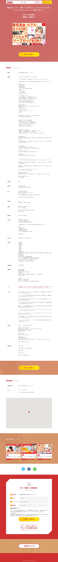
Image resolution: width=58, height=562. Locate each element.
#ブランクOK (46, 287)
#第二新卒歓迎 (41, 287)
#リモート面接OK (31, 287)
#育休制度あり (47, 286)
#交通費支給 (29, 286)
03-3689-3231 (37, 2)
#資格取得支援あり (41, 286)
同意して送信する (29, 519)
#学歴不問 (25, 286)
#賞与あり (26, 287)
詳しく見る (13, 459)
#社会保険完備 (34, 286)
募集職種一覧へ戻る (29, 546)
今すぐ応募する (46, 2)
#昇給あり (22, 287)
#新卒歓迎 (36, 287)
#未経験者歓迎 (20, 286)
